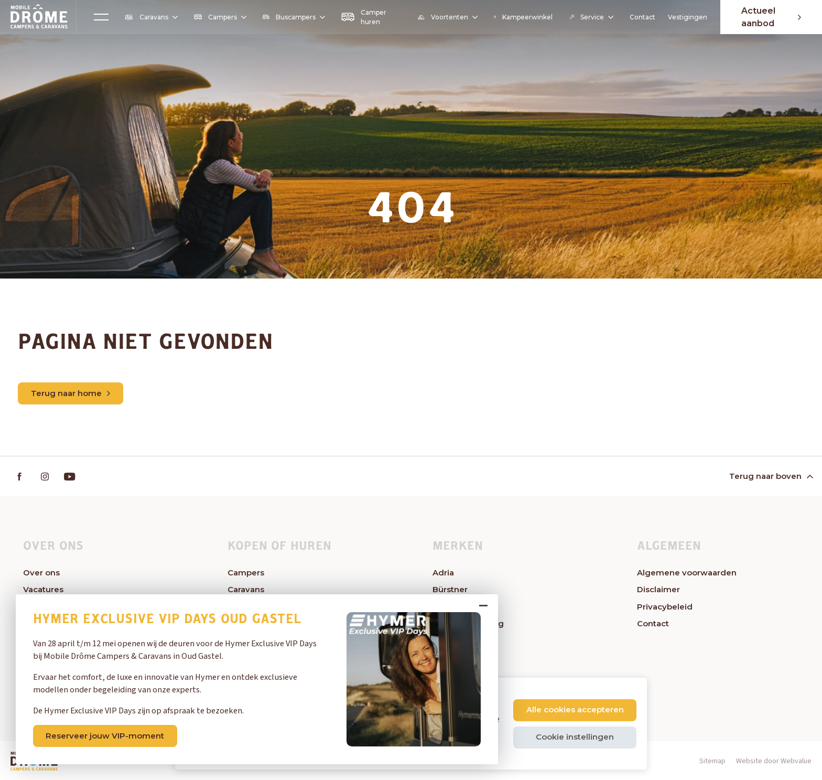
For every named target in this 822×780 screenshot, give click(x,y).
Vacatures (43, 589)
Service (591, 17)
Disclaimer (658, 589)
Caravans (151, 17)
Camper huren (363, 17)
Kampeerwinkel (523, 17)
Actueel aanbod (771, 17)
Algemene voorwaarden (687, 573)
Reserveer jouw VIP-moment (105, 736)
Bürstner (450, 589)
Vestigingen (687, 17)
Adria (443, 573)
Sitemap (712, 761)
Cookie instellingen (575, 737)
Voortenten (447, 17)
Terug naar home (71, 393)
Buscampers (293, 17)
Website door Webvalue (774, 761)
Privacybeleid (665, 607)
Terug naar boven (770, 476)
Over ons (41, 573)
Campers (220, 17)
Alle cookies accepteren (575, 709)
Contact (642, 17)
